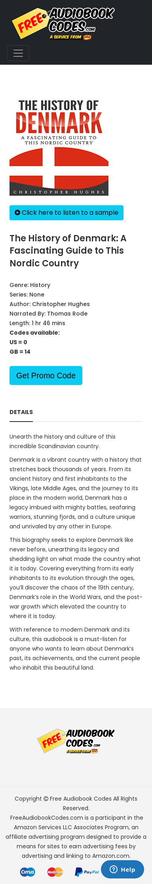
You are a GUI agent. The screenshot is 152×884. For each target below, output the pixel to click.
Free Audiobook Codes (81, 799)
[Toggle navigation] (18, 53)
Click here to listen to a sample (66, 212)
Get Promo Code (46, 375)
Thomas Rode (67, 314)
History (40, 285)
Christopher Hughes (61, 304)
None (36, 295)
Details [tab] (21, 412)
